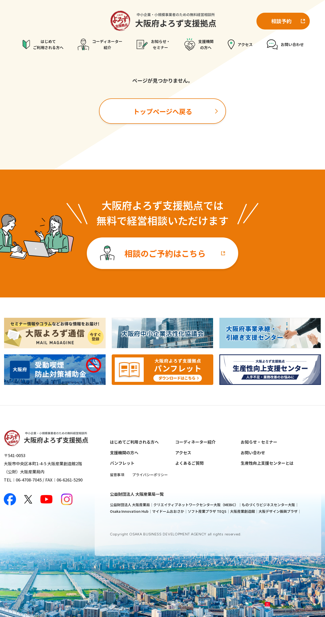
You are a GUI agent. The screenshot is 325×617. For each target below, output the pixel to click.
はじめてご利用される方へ (134, 442)
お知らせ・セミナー (259, 442)
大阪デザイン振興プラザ (278, 511)
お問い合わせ (253, 452)
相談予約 (281, 21)
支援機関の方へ (124, 452)
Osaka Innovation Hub (129, 511)
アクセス (183, 452)
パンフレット (122, 463)
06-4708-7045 (29, 480)
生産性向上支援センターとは (267, 463)
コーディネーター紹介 (195, 442)
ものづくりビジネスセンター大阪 (268, 504)
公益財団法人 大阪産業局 (130, 504)
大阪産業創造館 (242, 511)
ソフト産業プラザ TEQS (207, 511)
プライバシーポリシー (150, 474)
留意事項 (117, 474)
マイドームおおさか (168, 511)
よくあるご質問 (189, 463)
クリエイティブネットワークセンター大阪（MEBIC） (195, 504)
